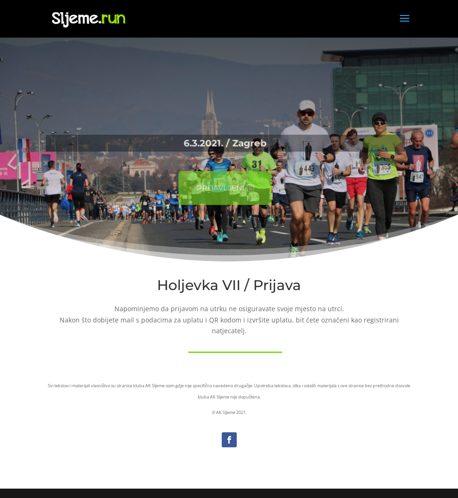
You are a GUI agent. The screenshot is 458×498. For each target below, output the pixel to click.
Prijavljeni (218, 188)
